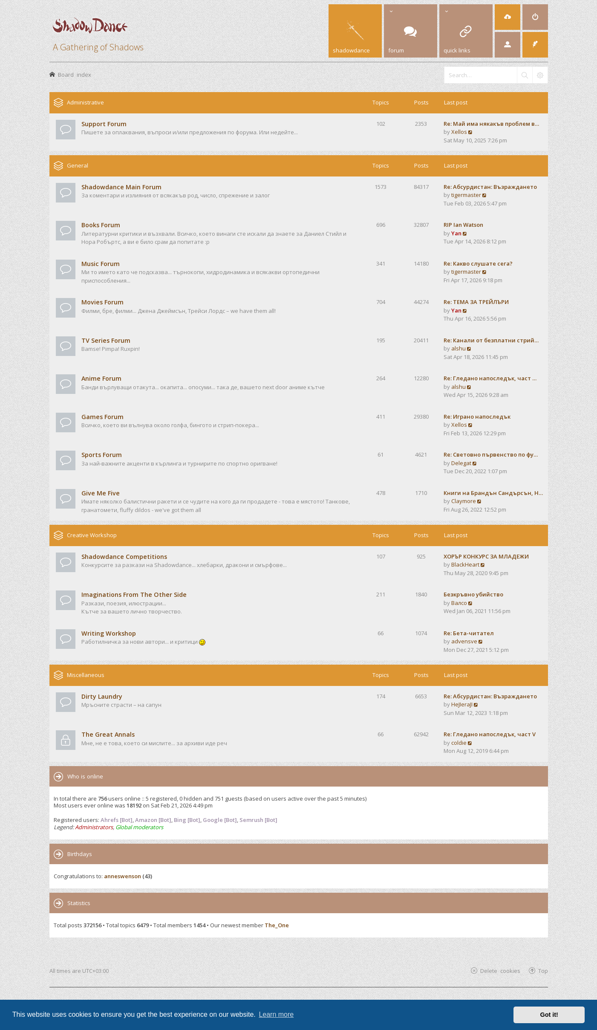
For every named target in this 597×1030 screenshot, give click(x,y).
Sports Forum (101, 455)
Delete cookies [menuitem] (500, 970)
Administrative (85, 102)
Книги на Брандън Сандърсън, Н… (493, 493)
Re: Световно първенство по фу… (491, 454)
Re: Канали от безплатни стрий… (491, 340)
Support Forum (104, 124)
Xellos (459, 132)
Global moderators (139, 827)
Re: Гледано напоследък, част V (490, 734)
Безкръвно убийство (473, 594)
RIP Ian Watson (463, 225)
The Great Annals (108, 734)
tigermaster (466, 195)
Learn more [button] (276, 1014)
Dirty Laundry (101, 696)
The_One (277, 925)
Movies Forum (102, 302)
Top (543, 970)
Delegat (461, 463)
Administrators (94, 827)
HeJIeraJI (462, 704)
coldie (459, 742)
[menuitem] (507, 17)
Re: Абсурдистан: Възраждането (490, 187)
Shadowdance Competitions (124, 557)
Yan (456, 233)
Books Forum (100, 225)
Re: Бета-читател (469, 633)
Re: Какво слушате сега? (478, 263)
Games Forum (102, 417)
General (77, 165)
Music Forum (100, 264)
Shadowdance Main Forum (121, 187)
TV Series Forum (105, 340)
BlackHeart (465, 564)
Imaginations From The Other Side (134, 594)
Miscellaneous (85, 675)
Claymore (463, 501)
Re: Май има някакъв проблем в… (491, 123)
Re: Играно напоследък (477, 416)
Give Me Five (100, 493)
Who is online (85, 776)
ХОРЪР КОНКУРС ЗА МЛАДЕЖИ (486, 556)
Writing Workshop (108, 633)
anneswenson (122, 876)
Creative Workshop (92, 535)
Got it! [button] (549, 1014)
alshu (458, 348)
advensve (464, 641)
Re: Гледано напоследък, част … (490, 378)
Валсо (459, 603)
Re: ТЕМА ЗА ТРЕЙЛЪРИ (476, 302)
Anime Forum (101, 378)
